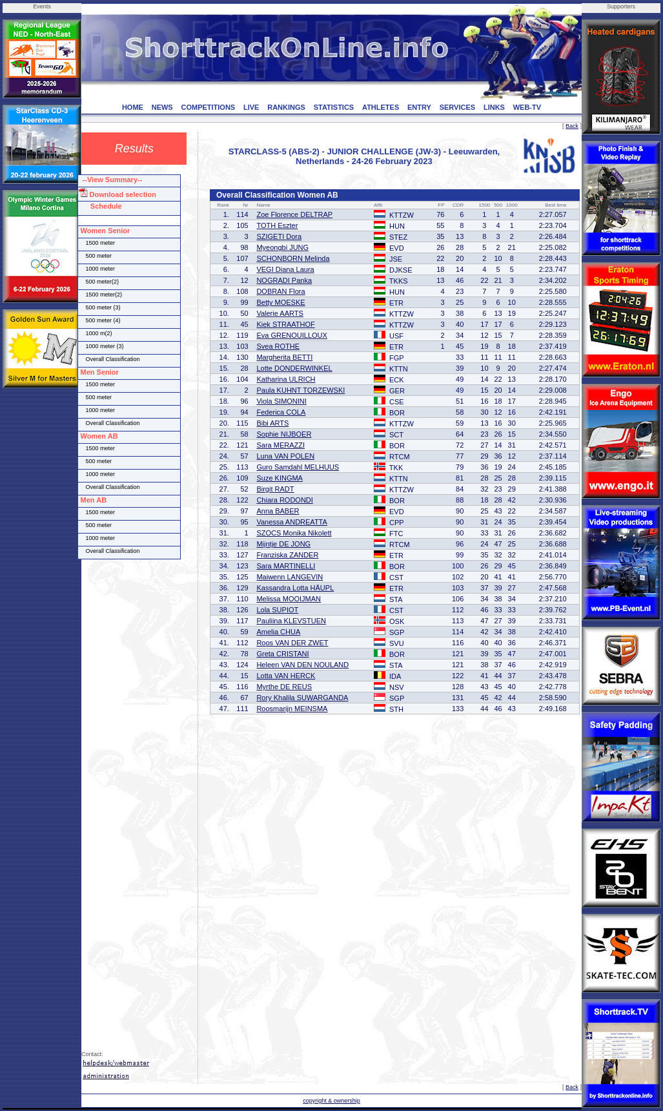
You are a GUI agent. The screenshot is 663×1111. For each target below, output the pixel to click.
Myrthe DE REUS (284, 686)
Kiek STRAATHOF (285, 324)
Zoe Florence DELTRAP (294, 214)
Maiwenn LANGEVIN (289, 577)
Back (572, 126)
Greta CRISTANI (282, 654)
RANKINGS (286, 107)
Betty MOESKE (280, 302)
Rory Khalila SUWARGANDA (302, 697)
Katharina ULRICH (285, 379)
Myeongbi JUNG (282, 247)
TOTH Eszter (277, 225)
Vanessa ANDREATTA (291, 522)
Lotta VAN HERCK (285, 676)
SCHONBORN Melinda (292, 258)
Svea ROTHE (278, 346)
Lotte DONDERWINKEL (294, 368)
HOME (132, 107)
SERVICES (457, 107)
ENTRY (419, 107)
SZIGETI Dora (278, 236)
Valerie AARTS (279, 313)
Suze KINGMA (279, 478)
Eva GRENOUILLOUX (291, 335)
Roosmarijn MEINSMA (291, 708)
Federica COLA (280, 412)
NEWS (162, 107)
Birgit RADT (275, 489)
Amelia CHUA (278, 632)
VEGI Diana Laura (285, 269)
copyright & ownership (331, 1100)
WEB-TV (527, 107)
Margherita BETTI (284, 357)
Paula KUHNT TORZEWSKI (300, 390)
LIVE (251, 107)
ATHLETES (380, 107)
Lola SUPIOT (277, 610)
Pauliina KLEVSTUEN (291, 621)
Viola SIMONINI (281, 401)
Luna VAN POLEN (285, 456)
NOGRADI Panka (284, 280)
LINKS (494, 107)
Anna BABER (277, 511)
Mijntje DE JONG (283, 544)
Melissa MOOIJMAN (288, 599)
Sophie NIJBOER (283, 434)
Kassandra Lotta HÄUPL (295, 588)
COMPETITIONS (208, 107)
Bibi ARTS (272, 423)
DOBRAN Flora (280, 291)
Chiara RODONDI (284, 500)
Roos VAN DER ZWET (292, 643)
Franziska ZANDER (287, 555)
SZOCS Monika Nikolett (293, 533)
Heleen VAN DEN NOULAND (302, 665)
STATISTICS (334, 107)
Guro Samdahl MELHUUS (297, 467)
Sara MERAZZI (280, 445)
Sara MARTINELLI (285, 566)
